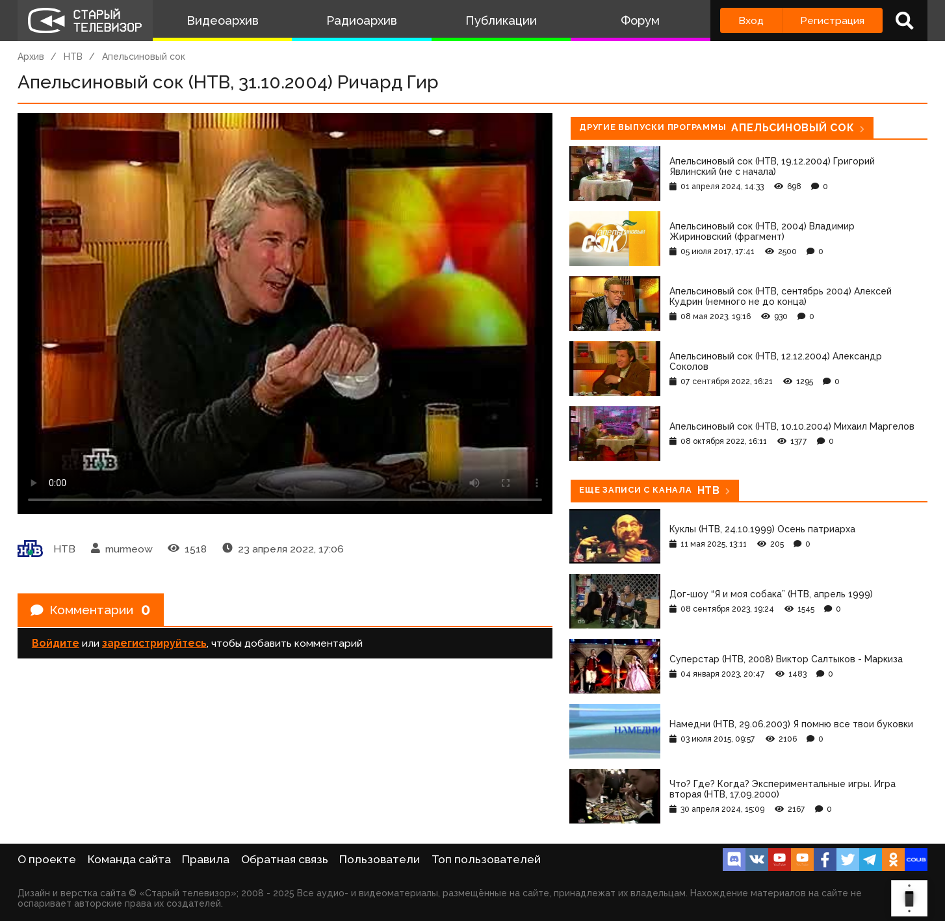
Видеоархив (223, 20)
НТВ (73, 56)
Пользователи (379, 859)
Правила (205, 859)
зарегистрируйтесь (154, 644)
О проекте (47, 859)
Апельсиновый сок (143, 56)
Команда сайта (129, 859)
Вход (751, 20)
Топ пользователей (486, 859)
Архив (31, 56)
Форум (640, 20)
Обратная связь (284, 859)
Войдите (55, 644)
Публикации (501, 20)
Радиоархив (361, 20)
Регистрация (832, 20)
